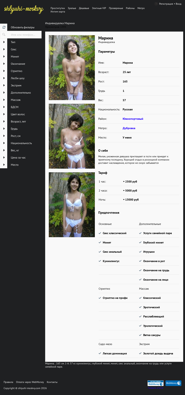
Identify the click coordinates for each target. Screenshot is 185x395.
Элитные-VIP (99, 8)
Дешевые (84, 8)
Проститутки (58, 8)
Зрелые (72, 8)
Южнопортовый (133, 118)
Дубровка (129, 128)
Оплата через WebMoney (30, 382)
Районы (130, 8)
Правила (8, 382)
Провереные (116, 8)
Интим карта (58, 11)
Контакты (52, 382)
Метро (141, 8)
